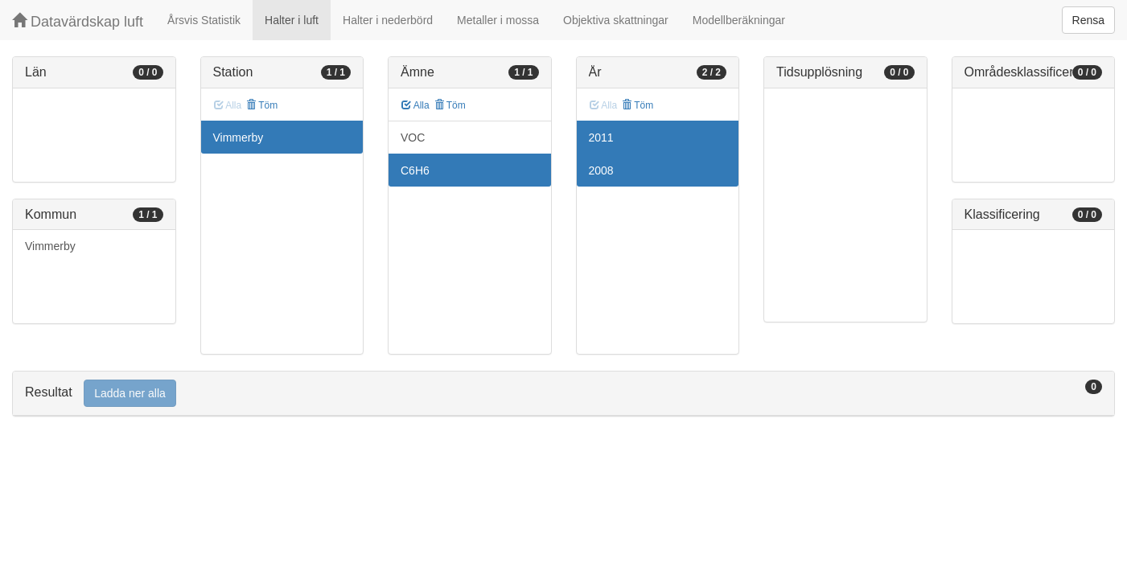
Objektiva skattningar (615, 20)
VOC (413, 137)
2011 (601, 137)
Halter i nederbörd (388, 20)
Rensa (1088, 20)
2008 (601, 170)
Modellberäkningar (739, 20)
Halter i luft (292, 20)
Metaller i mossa (498, 20)
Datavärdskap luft (77, 21)
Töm (262, 105)
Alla (415, 105)
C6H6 (415, 170)
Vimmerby (50, 246)
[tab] (563, 394)
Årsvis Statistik (204, 20)
